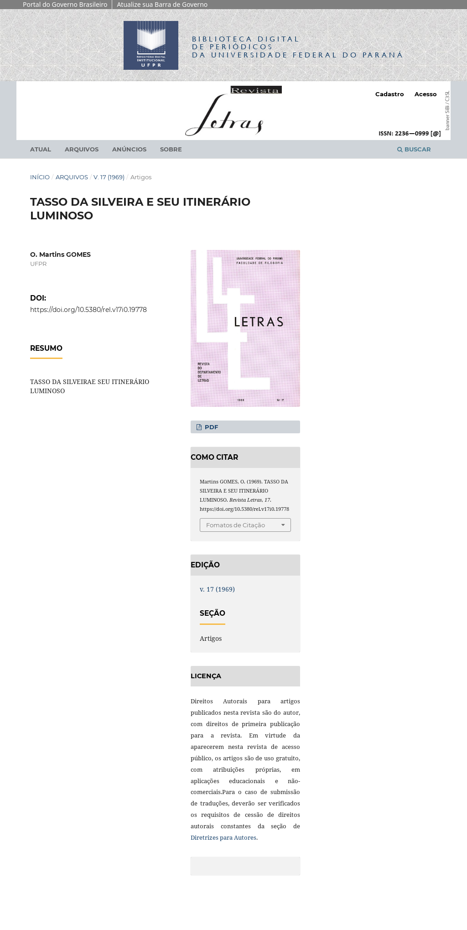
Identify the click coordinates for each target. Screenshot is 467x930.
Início (40, 177)
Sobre (171, 149)
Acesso (426, 94)
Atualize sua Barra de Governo (162, 4)
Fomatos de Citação (235, 525)
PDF (210, 427)
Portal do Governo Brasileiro (65, 4)
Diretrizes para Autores (223, 837)
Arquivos (82, 149)
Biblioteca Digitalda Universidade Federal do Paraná (298, 47)
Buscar (414, 149)
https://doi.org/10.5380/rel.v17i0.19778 (88, 310)
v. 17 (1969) (109, 177)
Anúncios (129, 149)
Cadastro (389, 94)
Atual (40, 149)
